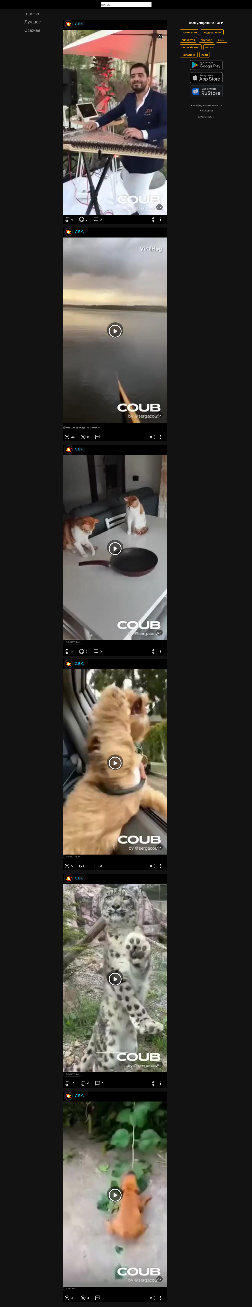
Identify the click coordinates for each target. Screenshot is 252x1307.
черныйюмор (191, 47)
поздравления (212, 32)
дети (204, 54)
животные (189, 54)
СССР (221, 39)
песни (209, 47)
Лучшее (32, 21)
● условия (206, 110)
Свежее (32, 30)
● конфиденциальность (206, 105)
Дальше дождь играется (81, 427)
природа (206, 39)
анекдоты (188, 39)
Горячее (32, 13)
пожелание (189, 32)
